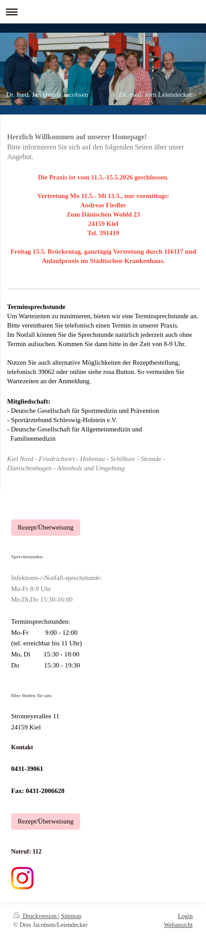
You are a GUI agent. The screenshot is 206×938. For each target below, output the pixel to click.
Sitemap (71, 916)
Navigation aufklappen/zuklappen (103, 11)
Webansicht (178, 925)
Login (185, 916)
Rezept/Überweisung (46, 527)
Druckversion (35, 916)
